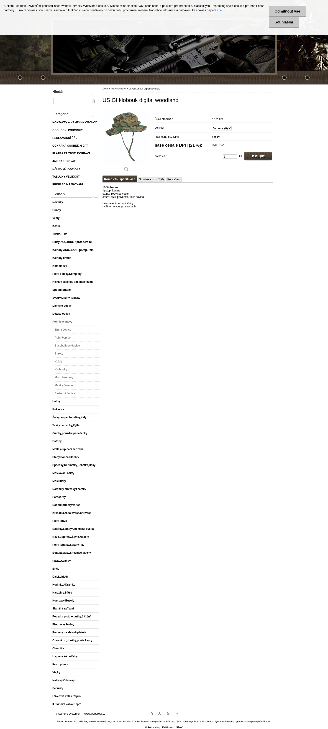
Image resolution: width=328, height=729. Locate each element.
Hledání (59, 92)
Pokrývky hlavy (118, 88)
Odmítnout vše (287, 11)
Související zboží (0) (151, 179)
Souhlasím (284, 22)
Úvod (105, 88)
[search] (93, 101)
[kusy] (230, 156)
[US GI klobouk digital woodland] (126, 141)
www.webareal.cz (94, 713)
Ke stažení (173, 179)
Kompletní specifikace (119, 179)
